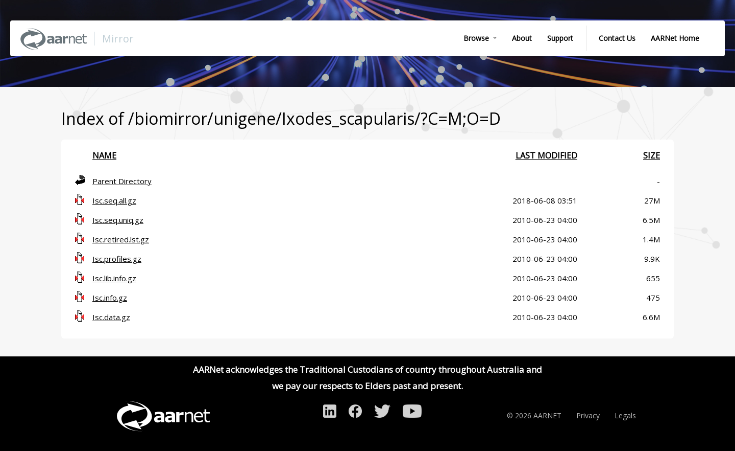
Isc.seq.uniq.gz (117, 220)
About (522, 38)
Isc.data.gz (111, 317)
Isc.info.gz (109, 297)
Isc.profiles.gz (116, 259)
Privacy (588, 415)
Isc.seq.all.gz (114, 200)
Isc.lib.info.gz (114, 278)
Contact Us (617, 38)
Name (104, 155)
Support (560, 38)
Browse (476, 38)
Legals (625, 415)
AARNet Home (675, 38)
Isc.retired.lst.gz (120, 239)
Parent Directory (122, 181)
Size (651, 155)
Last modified (546, 155)
